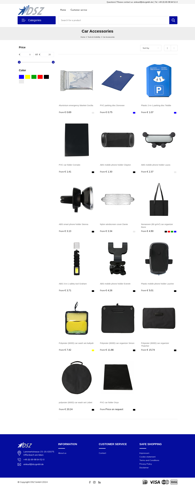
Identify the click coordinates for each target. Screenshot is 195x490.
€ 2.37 (147, 172)
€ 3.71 (65, 291)
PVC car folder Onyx (110, 404)
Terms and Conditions (149, 463)
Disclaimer (144, 471)
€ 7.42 (65, 351)
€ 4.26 (106, 291)
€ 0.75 (106, 112)
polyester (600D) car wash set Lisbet (76, 404)
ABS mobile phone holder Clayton (116, 165)
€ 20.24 (66, 411)
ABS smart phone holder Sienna (74, 225)
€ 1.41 (65, 172)
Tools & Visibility (92, 37)
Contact (102, 455)
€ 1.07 (147, 112)
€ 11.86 (107, 351)
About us (62, 455)
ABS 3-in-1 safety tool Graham (73, 285)
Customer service (79, 10)
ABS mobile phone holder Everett (116, 285)
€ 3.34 (106, 232)
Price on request (112, 411)
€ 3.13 (65, 232)
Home (63, 10)
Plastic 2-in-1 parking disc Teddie (157, 105)
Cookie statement (147, 459)
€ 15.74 (148, 351)
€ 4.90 (147, 232)
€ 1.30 (106, 172)
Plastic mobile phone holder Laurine (158, 285)
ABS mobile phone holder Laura (156, 165)
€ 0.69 (65, 112)
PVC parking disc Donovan (113, 105)
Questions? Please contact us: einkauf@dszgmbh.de (130, 2)
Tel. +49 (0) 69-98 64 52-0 (166, 2)
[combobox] (113, 20)
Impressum (144, 455)
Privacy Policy (145, 467)
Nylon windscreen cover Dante (114, 225)
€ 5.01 (147, 291)
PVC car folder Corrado (70, 165)
